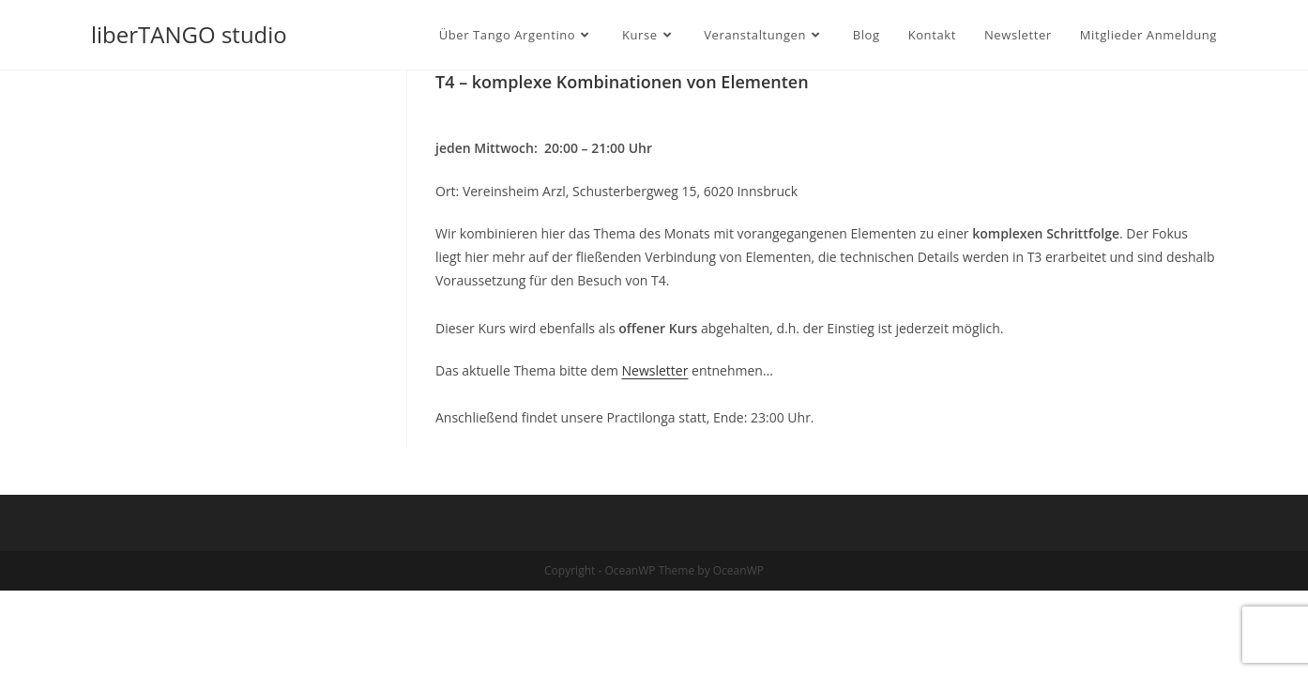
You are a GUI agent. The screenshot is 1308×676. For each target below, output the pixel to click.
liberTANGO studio (189, 34)
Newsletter (655, 370)
